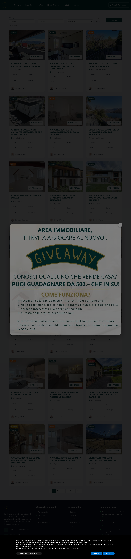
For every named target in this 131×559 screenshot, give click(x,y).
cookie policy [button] (83, 542)
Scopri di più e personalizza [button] (29, 553)
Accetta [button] (108, 553)
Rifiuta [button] (96, 553)
